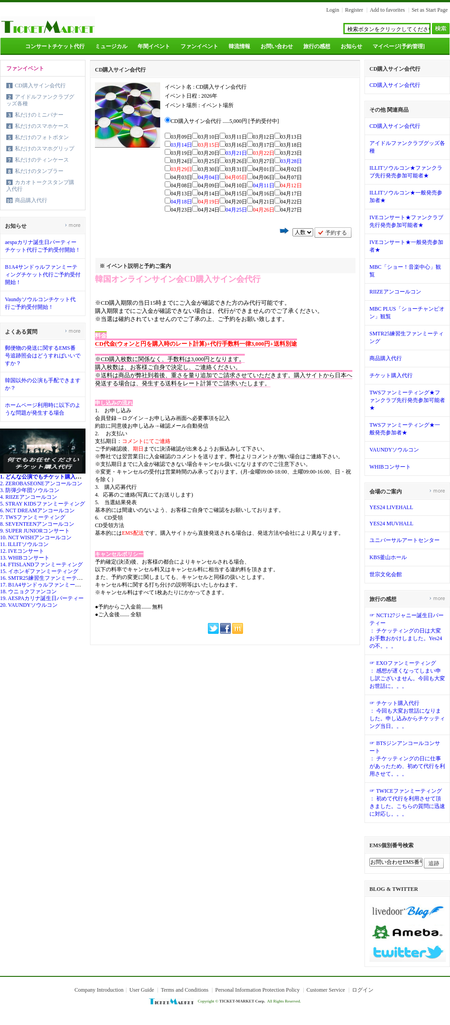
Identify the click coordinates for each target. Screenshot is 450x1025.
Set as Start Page (430, 10)
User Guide (141, 990)
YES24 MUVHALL (391, 523)
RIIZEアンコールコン (395, 292)
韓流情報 (239, 46)
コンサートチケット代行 (55, 46)
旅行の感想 (316, 46)
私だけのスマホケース (42, 126)
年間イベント (154, 46)
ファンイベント (199, 46)
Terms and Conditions (184, 990)
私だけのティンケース (42, 160)
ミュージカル (111, 46)
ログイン (363, 990)
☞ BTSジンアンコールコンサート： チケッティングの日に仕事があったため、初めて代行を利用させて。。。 (407, 758)
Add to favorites (387, 10)
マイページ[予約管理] (399, 46)
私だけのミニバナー (39, 115)
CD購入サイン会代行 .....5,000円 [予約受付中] (225, 121)
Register (354, 10)
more (73, 224)
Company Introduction (98, 990)
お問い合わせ (277, 46)
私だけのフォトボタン (42, 137)
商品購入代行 (31, 200)
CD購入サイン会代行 (40, 85)
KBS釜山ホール (388, 557)
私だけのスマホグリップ (44, 148)
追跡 (433, 863)
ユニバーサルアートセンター (404, 540)
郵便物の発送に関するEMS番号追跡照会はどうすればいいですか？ (43, 355)
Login (332, 10)
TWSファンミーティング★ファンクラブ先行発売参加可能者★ (407, 400)
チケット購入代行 (391, 375)
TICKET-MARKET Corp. (242, 1001)
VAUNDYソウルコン (394, 450)
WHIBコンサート (390, 467)
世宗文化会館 (385, 574)
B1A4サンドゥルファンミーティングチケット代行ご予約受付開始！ (43, 274)
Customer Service (325, 990)
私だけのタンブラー (39, 171)
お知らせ (351, 46)
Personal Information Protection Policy (257, 990)
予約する (336, 233)
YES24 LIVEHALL (391, 507)
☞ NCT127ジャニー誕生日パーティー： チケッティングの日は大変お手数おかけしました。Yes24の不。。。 (406, 630)
